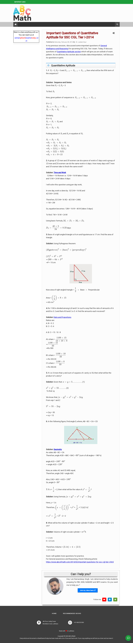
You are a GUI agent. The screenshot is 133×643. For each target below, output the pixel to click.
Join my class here (87, 590)
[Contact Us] (128, 638)
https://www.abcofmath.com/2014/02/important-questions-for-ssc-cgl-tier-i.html (80, 562)
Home (54, 613)
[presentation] (51, 70)
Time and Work (60, 172)
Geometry (58, 449)
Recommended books (72, 613)
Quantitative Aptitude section (69, 52)
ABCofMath (71, 636)
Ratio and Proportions (62, 317)
